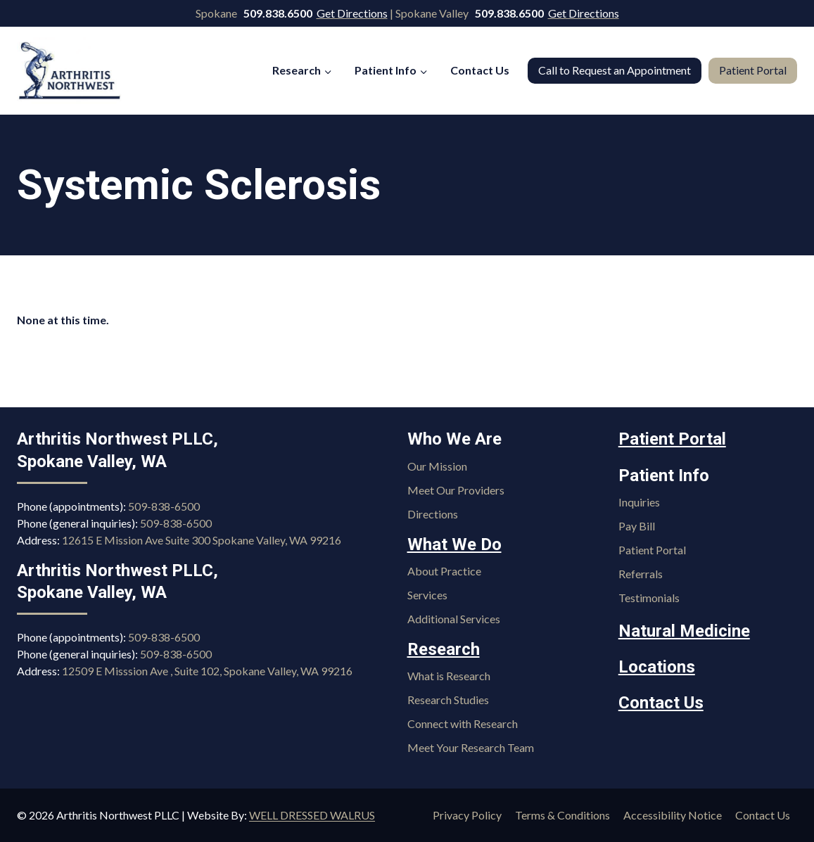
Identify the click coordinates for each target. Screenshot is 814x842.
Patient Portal (753, 70)
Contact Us (479, 70)
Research (443, 649)
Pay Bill (636, 525)
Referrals (640, 573)
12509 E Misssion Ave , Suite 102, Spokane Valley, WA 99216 (207, 670)
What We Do (454, 544)
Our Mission (437, 466)
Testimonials (649, 597)
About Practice (444, 571)
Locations (656, 667)
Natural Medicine (684, 631)
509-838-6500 (164, 506)
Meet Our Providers (455, 490)
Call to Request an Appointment (614, 70)
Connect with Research (462, 723)
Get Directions (352, 13)
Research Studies (448, 699)
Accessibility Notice (672, 815)
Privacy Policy (467, 815)
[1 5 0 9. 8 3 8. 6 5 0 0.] (278, 13)
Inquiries (639, 502)
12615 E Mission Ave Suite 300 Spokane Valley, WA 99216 (201, 540)
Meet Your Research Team (470, 747)
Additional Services (453, 618)
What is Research (448, 675)
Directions (432, 514)
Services (427, 594)
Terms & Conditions (562, 815)
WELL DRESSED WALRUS (312, 815)
